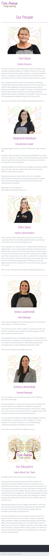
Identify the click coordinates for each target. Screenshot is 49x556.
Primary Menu (46, 5)
